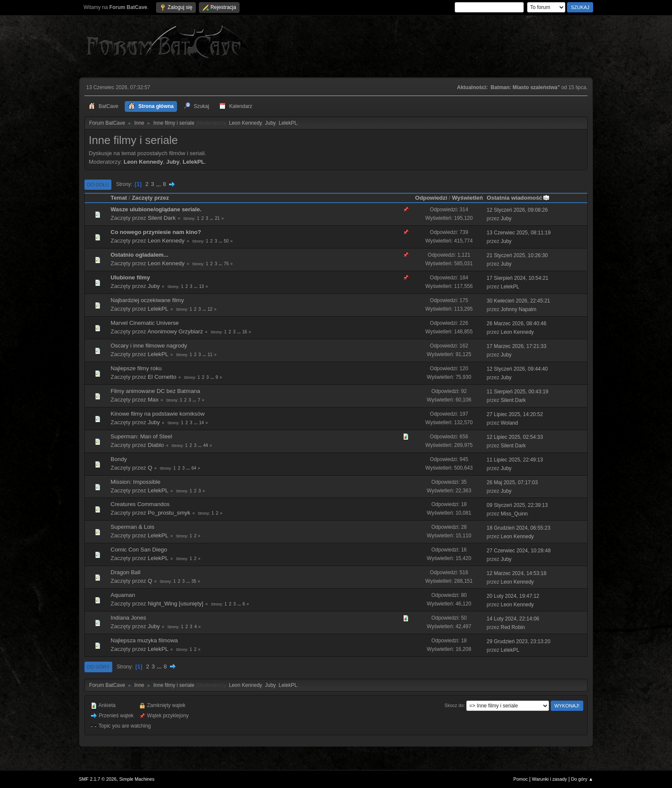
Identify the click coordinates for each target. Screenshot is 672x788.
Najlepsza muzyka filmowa (144, 640)
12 (210, 309)
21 (217, 218)
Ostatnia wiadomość (518, 198)
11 (210, 354)
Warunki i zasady (549, 779)
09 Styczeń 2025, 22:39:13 (517, 505)
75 (226, 263)
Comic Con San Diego (139, 549)
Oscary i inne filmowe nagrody (149, 345)
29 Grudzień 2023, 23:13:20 (519, 641)
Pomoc (520, 779)
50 (226, 241)
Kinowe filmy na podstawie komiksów (157, 413)
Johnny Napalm (518, 309)
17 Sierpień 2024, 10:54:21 (518, 278)
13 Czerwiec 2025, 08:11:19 (519, 233)
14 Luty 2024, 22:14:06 (513, 619)
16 (244, 332)
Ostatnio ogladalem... (139, 255)
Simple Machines (136, 779)
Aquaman (123, 595)
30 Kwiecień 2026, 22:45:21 (518, 301)
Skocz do (453, 705)
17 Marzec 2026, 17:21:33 (516, 346)
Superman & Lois (132, 527)
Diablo (156, 445)
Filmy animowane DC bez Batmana (155, 391)
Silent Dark (162, 218)
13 (201, 286)
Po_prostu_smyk (169, 512)
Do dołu (98, 184)
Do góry (98, 666)
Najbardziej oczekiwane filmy (147, 300)
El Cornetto (162, 377)
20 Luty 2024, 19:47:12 (513, 596)
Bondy (119, 459)
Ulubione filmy (130, 277)
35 (194, 581)
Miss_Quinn (514, 514)
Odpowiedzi (431, 198)
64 (194, 468)
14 (201, 422)
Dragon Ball (126, 572)
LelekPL (288, 123)
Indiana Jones (128, 617)
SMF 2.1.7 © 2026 (98, 779)
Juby (270, 123)
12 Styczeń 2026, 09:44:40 (517, 369)
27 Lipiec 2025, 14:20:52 (515, 414)
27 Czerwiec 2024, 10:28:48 (519, 551)
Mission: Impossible (135, 482)
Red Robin (513, 627)
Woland (509, 423)
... (159, 184)
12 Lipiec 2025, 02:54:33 (515, 437)
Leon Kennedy (245, 123)
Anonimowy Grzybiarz (175, 331)
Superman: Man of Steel (141, 436)
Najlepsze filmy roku (136, 368)
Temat (119, 198)
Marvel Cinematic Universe (145, 323)
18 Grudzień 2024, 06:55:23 (519, 528)
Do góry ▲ (582, 779)
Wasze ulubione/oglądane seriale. (156, 209)
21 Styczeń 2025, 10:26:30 (517, 255)
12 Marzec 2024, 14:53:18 (516, 573)
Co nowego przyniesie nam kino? (156, 232)
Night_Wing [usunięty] (176, 603)
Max (153, 399)
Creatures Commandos (140, 504)
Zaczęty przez (150, 198)
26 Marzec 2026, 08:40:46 (516, 324)
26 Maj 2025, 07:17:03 (512, 482)
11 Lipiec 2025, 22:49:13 (515, 460)
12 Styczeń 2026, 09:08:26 (517, 210)
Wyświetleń (467, 198)
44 (205, 445)
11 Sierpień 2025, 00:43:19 (518, 392)
